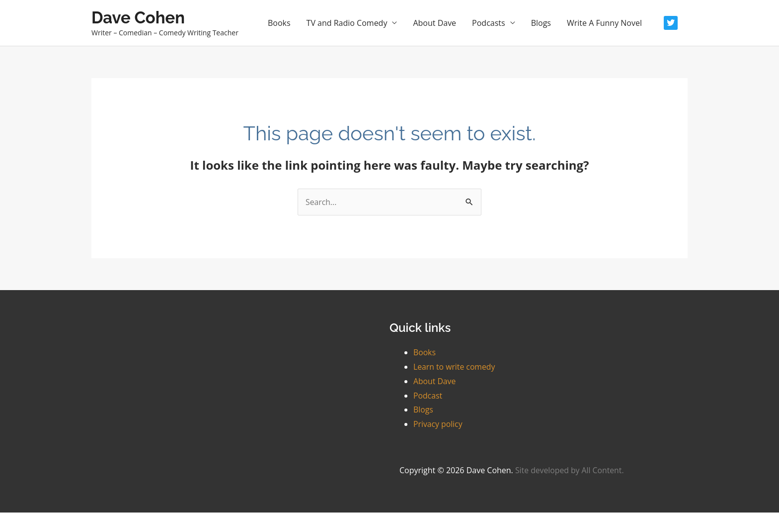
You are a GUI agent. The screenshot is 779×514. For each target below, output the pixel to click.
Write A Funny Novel (604, 23)
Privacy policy (438, 425)
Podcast (428, 397)
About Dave (434, 23)
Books (279, 23)
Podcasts (488, 23)
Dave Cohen (141, 18)
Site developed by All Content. (570, 471)
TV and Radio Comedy (347, 23)
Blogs (541, 23)
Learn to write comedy (454, 368)
